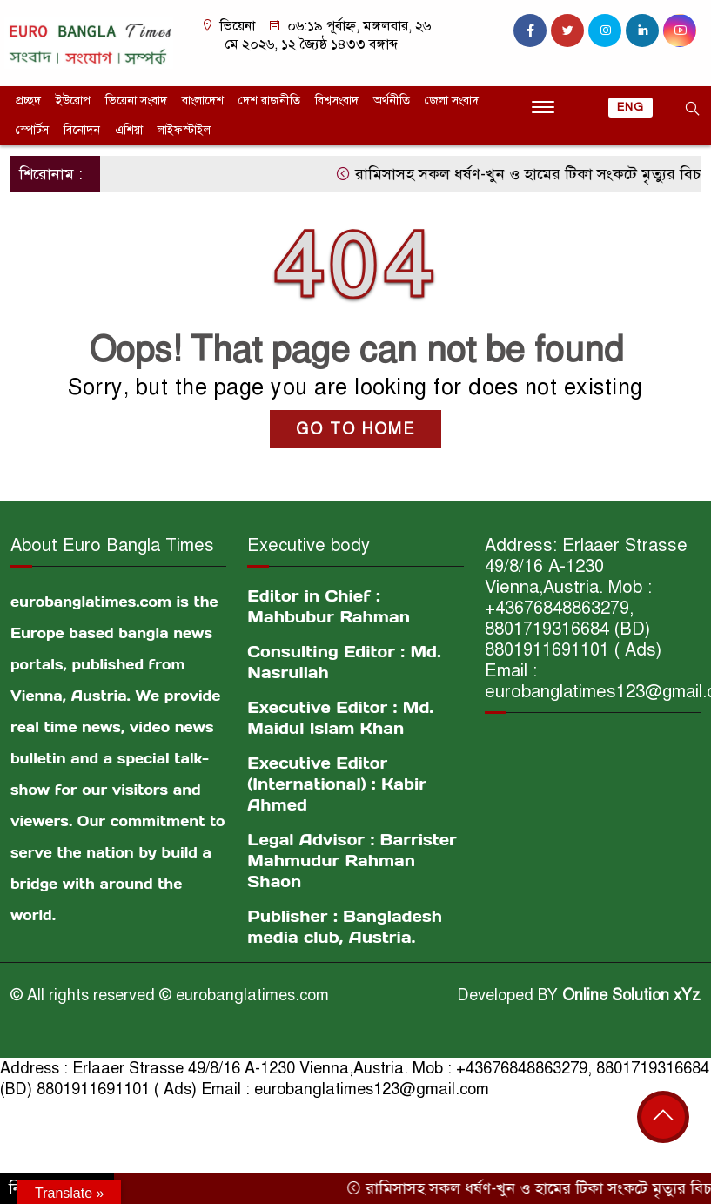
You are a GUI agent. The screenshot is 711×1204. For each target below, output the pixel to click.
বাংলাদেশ (203, 100)
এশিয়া (129, 130)
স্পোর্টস (32, 130)
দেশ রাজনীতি (269, 100)
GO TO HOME (355, 429)
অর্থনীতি (391, 100)
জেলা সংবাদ (452, 100)
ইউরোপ (73, 100)
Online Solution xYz (631, 995)
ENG (630, 107)
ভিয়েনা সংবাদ (136, 100)
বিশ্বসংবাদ (337, 100)
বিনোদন (82, 130)
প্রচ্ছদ (28, 100)
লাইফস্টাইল (184, 130)
